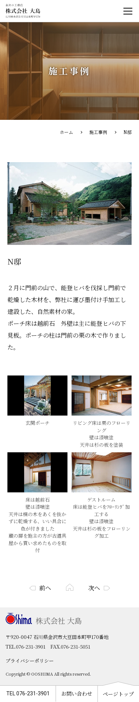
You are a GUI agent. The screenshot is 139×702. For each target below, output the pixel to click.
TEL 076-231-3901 (28, 693)
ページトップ (118, 694)
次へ (94, 588)
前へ (45, 588)
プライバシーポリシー (30, 660)
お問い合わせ (76, 693)
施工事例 (98, 132)
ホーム (66, 132)
